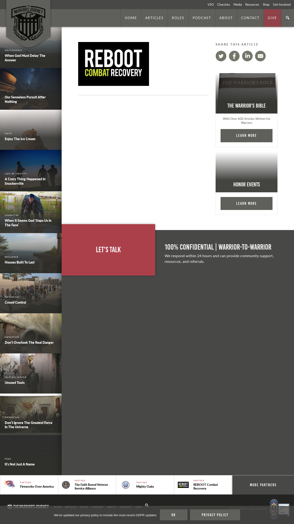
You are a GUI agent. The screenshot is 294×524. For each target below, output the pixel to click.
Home (131, 17)
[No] (288, 515)
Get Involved (281, 4)
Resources (252, 4)
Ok (173, 515)
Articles (154, 17)
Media (238, 4)
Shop (266, 4)
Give (272, 17)
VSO (211, 4)
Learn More (246, 135)
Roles (178, 17)
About (226, 17)
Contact (250, 17)
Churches (223, 4)
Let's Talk (108, 250)
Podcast (202, 17)
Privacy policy (215, 515)
